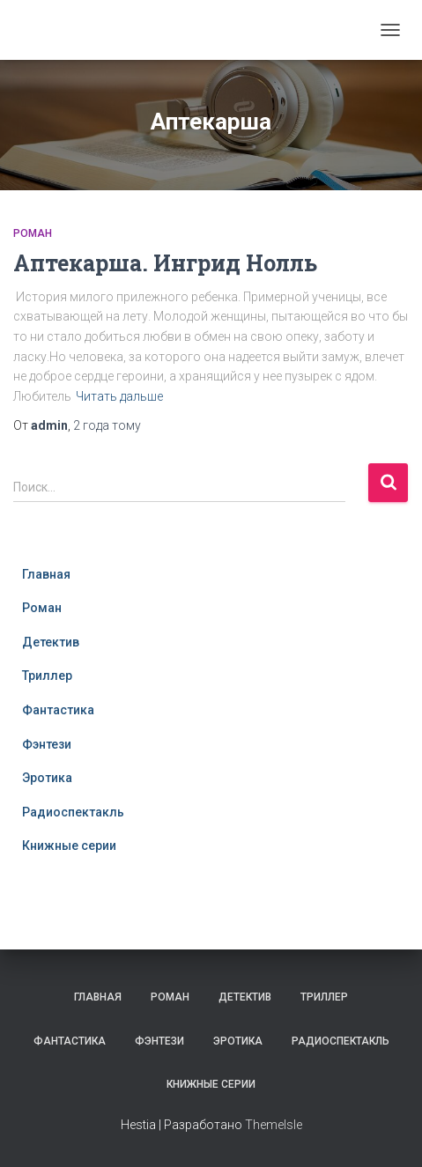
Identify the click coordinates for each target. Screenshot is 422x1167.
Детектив (50, 642)
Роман (32, 233)
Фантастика (58, 710)
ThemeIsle (273, 1125)
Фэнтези (46, 744)
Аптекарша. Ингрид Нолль (165, 262)
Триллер (47, 675)
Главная (46, 574)
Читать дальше (119, 396)
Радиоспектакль (73, 812)
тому (107, 425)
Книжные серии (69, 845)
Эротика (47, 778)
